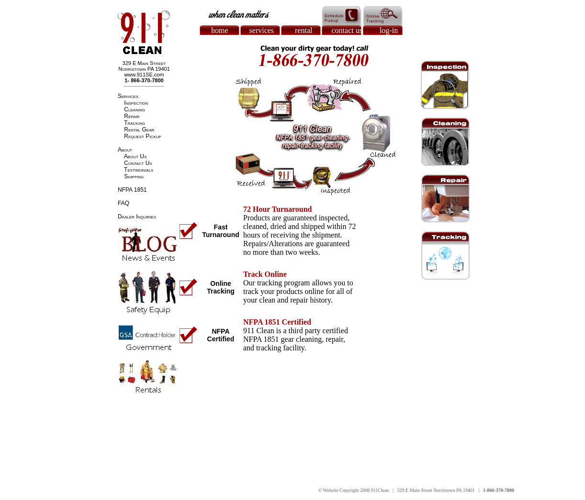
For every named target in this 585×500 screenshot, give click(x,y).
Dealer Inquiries (137, 216)
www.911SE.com (144, 74)
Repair (131, 116)
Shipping (134, 176)
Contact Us (138, 163)
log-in (389, 30)
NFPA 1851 (132, 189)
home (219, 30)
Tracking (134, 123)
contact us (347, 30)
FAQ (123, 203)
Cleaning (134, 109)
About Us (135, 156)
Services (128, 96)
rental (303, 30)
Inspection (136, 102)
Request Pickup (142, 136)
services (261, 30)
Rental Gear (139, 129)
